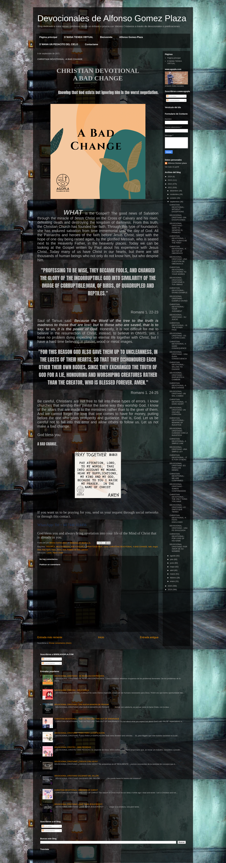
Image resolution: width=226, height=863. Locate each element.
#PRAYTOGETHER (94, 547)
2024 (170, 176)
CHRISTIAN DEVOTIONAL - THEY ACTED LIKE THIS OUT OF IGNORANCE (86, 719)
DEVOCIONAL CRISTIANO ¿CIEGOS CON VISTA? (76, 761)
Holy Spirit (46, 550)
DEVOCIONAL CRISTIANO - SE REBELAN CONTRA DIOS (79, 676)
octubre (173, 198)
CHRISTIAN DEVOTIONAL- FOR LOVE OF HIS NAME (177, 537)
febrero (173, 578)
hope (53, 550)
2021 (170, 187)
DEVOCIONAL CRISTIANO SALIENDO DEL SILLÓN (76, 776)
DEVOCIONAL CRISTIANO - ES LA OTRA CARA (178, 335)
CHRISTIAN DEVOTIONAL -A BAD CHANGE (128, 547)
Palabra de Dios (74, 550)
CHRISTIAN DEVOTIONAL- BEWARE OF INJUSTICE (177, 421)
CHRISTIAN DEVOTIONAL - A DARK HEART (178, 401)
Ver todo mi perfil (172, 167)
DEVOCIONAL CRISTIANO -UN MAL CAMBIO (178, 393)
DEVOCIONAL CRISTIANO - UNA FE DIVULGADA (178, 528)
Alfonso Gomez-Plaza (131, 37)
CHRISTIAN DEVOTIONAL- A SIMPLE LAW (178, 441)
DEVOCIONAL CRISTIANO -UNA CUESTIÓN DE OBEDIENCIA (178, 260)
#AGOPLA (50, 547)
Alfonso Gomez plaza (177, 163)
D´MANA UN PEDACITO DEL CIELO (58, 44)
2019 (170, 589)
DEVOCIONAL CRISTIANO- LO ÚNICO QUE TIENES (177, 508)
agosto (173, 556)
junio (172, 563)
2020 (170, 586)
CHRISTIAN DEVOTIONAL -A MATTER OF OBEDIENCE (178, 249)
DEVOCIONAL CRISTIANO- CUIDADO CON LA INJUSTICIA (179, 431)
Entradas (171, 96)
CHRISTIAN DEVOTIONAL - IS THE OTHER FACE (178, 326)
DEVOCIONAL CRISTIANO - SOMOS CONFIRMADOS (178, 487)
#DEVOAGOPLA (78, 547)
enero (172, 581)
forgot (155, 547)
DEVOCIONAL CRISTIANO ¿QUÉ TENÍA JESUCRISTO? (78, 804)
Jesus (59, 550)
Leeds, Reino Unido (55, 553)
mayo (172, 567)
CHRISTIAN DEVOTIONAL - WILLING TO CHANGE (177, 365)
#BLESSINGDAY (63, 547)
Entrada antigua (149, 637)
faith (150, 547)
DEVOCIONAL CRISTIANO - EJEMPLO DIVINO (178, 298)
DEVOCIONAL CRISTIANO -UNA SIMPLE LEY (178, 449)
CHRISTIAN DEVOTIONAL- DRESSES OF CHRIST (76, 790)
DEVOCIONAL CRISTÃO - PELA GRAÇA (71, 690)
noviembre (174, 194)
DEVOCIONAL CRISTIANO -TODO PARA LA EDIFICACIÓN (79, 733)
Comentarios (173, 100)
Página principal (48, 37)
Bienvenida (106, 37)
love (64, 550)
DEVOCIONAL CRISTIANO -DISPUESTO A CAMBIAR (177, 376)
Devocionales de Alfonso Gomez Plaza (111, 18)
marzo (173, 574)
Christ (105, 547)
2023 (170, 180)
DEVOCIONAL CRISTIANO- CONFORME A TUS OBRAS (177, 281)
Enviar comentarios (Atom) (60, 643)
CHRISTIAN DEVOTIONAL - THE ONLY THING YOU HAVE (178, 497)
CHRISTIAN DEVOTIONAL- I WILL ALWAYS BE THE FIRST (178, 239)
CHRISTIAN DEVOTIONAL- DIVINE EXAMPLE (178, 290)
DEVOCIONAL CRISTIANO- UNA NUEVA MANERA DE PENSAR (81, 704)
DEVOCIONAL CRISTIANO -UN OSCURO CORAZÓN (178, 411)
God (39, 550)
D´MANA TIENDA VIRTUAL (78, 37)
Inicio (101, 637)
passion (84, 550)
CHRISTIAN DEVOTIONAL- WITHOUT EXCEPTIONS (177, 208)
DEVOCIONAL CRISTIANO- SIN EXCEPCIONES (178, 217)
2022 (170, 184)
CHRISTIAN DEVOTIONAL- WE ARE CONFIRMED (177, 477)
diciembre (174, 191)
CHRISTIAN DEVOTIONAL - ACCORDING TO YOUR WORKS (178, 270)
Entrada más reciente (49, 637)
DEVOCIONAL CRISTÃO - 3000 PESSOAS (72, 747)
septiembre (175, 202)
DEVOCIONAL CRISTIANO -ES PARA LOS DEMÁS (177, 466)
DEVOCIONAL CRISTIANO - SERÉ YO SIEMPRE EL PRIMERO (176, 227)
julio (172, 559)
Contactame (91, 44)
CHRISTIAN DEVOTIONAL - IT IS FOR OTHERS (178, 457)
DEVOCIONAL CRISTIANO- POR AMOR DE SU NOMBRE (178, 547)
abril (172, 570)
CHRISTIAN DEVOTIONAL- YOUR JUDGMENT (177, 307)
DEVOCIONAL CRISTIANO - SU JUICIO (178, 317)
